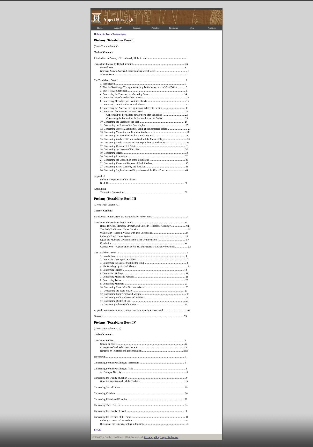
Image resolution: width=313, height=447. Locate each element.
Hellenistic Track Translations (110, 34)
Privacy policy (151, 437)
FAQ (192, 28)
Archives (212, 28)
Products (136, 28)
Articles (155, 28)
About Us (118, 28)
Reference (173, 28)
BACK (97, 429)
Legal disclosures (169, 437)
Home (99, 28)
